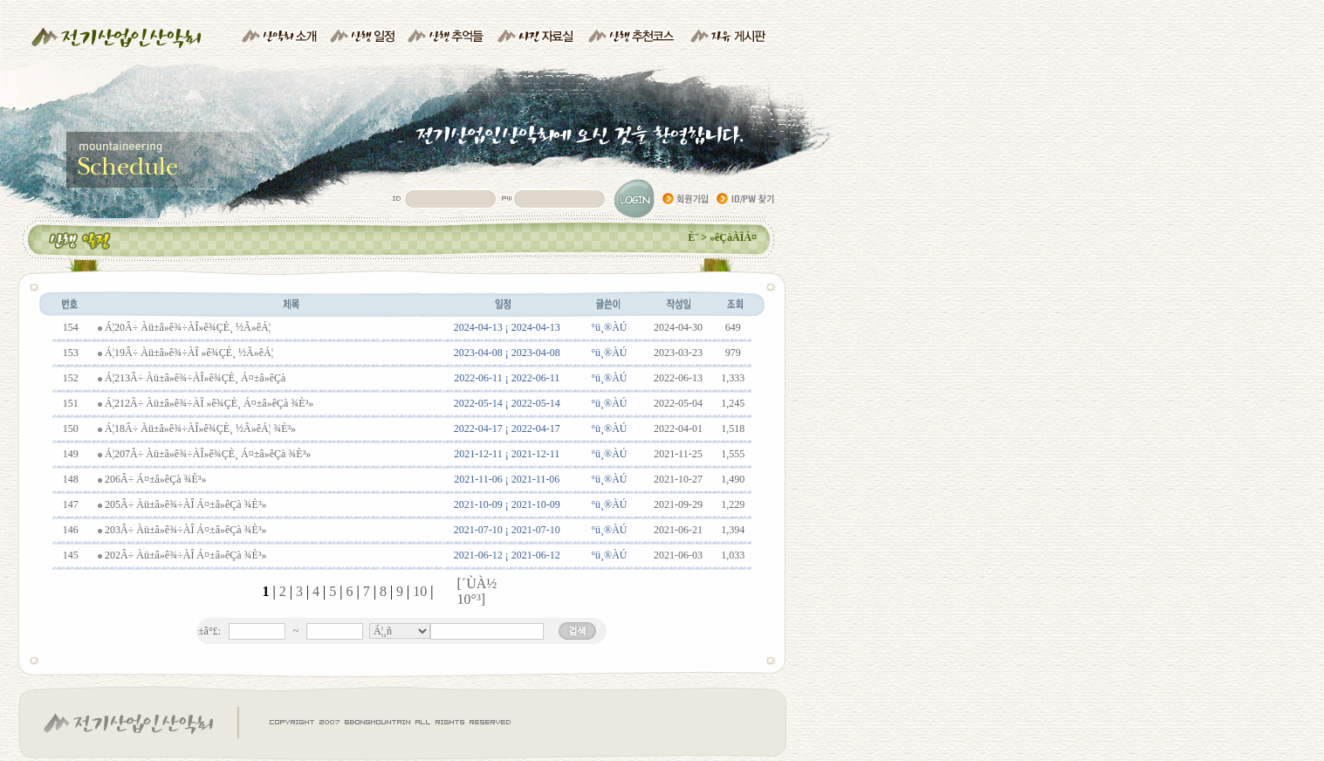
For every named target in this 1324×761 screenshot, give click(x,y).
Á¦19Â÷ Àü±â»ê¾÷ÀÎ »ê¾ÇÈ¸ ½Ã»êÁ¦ (189, 352)
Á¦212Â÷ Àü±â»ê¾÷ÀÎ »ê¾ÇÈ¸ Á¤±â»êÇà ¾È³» (209, 403)
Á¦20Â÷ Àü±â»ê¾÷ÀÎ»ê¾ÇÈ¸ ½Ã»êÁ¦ (188, 327)
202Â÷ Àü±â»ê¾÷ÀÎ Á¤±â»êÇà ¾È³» (186, 555)
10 (421, 591)
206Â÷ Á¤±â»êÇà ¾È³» (155, 479)
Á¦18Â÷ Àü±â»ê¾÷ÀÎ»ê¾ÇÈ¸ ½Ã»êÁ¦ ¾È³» (200, 428)
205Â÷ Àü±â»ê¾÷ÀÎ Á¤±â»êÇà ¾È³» (186, 504)
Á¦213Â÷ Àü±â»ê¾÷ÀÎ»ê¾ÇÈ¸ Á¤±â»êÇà (195, 378)
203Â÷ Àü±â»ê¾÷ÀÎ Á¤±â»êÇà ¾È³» (186, 530)
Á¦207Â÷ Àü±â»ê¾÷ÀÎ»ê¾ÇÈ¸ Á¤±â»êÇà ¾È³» (208, 454)
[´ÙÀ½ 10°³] (477, 591)
